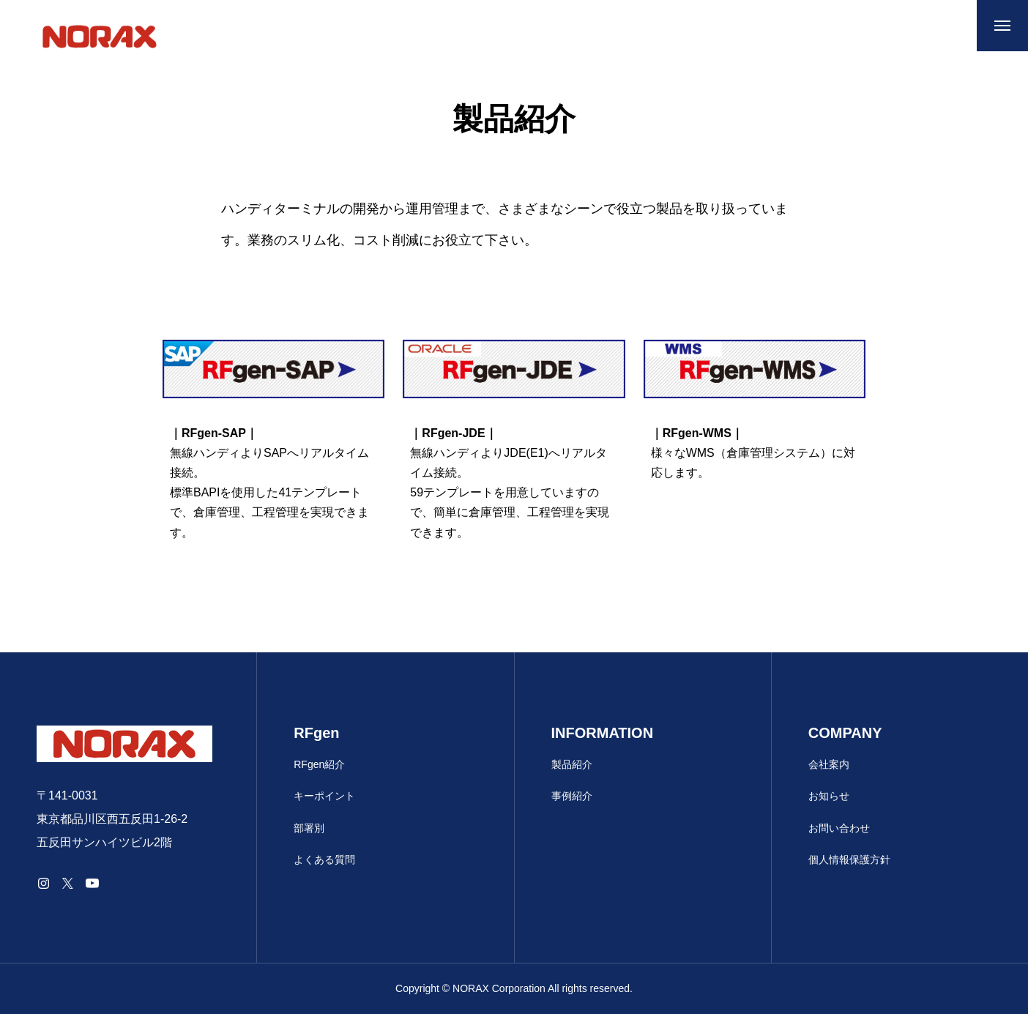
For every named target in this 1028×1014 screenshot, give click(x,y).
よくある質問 (324, 859)
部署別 (309, 828)
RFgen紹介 (319, 764)
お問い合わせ (839, 828)
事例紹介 (571, 796)
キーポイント (324, 796)
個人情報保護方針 (849, 859)
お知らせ (828, 796)
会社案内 (828, 764)
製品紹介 (571, 764)
